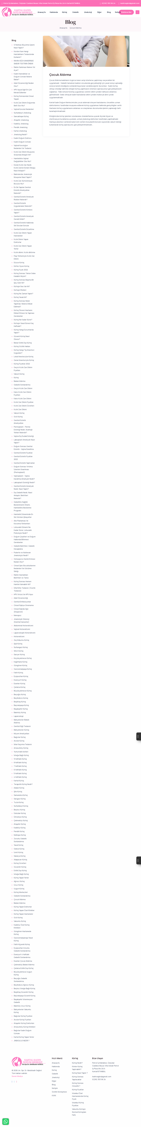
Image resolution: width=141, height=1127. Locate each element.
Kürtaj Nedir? (77, 1063)
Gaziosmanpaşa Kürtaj (23, 669)
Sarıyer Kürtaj (19, 654)
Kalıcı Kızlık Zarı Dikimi (22, 398)
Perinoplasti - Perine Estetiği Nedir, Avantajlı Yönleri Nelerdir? (23, 430)
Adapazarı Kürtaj (20, 859)
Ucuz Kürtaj (18, 885)
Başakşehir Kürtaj (21, 709)
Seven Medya (17, 1076)
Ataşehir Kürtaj (20, 824)
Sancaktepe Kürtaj (21, 116)
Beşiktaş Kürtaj (20, 701)
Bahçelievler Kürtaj (21, 730)
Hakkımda (54, 12)
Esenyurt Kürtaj (20, 680)
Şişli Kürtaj (18, 644)
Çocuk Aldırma (19, 899)
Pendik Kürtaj (19, 831)
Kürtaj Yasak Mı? (20, 297)
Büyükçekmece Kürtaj (23, 691)
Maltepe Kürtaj (20, 835)
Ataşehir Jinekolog (21, 120)
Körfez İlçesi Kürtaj (21, 266)
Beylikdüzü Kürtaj (21, 698)
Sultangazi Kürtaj (21, 647)
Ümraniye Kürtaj (20, 817)
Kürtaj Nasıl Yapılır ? (80, 1073)
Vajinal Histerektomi (22, 629)
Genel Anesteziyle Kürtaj (24, 360)
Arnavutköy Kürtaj (21, 748)
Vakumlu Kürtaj (20, 921)
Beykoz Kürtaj (19, 809)
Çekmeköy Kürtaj (21, 820)
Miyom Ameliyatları (21, 733)
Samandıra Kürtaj (21, 795)
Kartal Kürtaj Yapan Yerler (24, 1037)
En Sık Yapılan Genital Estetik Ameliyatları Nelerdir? (22, 190)
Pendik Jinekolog (20, 127)
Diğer (100, 12)
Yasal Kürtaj (18, 845)
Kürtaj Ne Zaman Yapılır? (23, 293)
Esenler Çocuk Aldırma (23, 961)
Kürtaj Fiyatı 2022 (21, 270)
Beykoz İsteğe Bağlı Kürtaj (24, 988)
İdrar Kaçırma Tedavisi (23, 744)
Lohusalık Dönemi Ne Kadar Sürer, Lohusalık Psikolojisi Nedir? (23, 530)
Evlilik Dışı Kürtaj (20, 870)
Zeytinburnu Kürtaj (21, 640)
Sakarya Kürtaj (19, 856)
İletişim (118, 12)
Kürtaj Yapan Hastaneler (23, 914)
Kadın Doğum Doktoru (23, 138)
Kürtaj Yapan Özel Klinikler (24, 910)
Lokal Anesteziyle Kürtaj (23, 356)
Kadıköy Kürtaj (19, 828)
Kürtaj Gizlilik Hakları (22, 346)
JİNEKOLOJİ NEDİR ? (21, 1040)
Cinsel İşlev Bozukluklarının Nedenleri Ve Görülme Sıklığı (24, 568)
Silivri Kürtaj (18, 651)
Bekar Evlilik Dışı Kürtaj (23, 343)
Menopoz (17, 615)
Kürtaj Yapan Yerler (21, 878)
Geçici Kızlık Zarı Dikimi (23, 388)
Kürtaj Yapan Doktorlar (23, 907)
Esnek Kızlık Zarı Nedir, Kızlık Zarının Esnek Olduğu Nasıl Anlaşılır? (24, 168)
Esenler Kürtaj (19, 683)
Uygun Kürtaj (19, 888)
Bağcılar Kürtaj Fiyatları (23, 1016)
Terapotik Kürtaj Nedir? (23, 784)
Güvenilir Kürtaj (20, 867)
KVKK (54, 1095)
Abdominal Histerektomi (23, 625)
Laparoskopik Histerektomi (24, 633)
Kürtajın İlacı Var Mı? (22, 286)
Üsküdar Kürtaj (20, 813)
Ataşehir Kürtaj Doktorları (24, 1023)
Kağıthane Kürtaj (20, 662)
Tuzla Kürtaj (19, 802)
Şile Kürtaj (18, 791)
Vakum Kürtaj (19, 374)
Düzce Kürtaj (19, 262)
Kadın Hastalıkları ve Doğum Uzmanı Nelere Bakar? (23, 77)
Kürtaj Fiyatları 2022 (22, 364)
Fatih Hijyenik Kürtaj (22, 944)
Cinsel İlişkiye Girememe (24, 605)
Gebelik (76, 12)
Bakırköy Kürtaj (20, 712)
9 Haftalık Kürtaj (20, 759)
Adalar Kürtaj (19, 788)
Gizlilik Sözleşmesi (59, 1092)
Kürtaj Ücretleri (20, 863)
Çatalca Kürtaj (19, 687)
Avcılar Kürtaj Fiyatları (22, 1019)
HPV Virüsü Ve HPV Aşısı (23, 594)
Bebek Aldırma (19, 381)
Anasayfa (42, 12)
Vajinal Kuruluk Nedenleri (24, 109)
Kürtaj (65, 12)
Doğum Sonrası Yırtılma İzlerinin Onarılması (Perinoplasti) (23, 469)
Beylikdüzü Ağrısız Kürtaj (24, 985)
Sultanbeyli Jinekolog (22, 113)
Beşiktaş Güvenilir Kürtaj (23, 992)
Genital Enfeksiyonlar (22, 602)
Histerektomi (19, 636)
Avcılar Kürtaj (19, 741)
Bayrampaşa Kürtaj (21, 705)
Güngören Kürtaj (20, 665)
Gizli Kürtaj (18, 416)
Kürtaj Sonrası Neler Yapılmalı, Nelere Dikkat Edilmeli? (23, 304)
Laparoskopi (18, 716)
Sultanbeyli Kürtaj (21, 806)
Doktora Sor (126, 12)
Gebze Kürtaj (19, 849)
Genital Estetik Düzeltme (24, 229)
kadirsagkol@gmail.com (129, 3)
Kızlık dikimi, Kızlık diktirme (24, 252)
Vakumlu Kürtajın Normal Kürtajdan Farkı (79, 1112)
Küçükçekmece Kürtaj (23, 658)
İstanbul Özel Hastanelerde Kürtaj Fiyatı (80, 1096)
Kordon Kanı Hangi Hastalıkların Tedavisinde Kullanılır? (24, 54)
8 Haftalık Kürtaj (20, 762)
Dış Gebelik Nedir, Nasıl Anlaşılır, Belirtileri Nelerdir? (23, 495)
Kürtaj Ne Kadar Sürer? (23, 320)
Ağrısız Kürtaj (19, 881)
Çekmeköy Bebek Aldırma (24, 964)
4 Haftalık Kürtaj (20, 777)
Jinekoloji (88, 12)
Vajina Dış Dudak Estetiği (24, 436)
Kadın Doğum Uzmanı (22, 142)
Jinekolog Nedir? (20, 134)
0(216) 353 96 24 (108, 3)
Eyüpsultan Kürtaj (21, 676)
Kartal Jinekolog (20, 131)
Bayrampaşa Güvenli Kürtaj (24, 996)
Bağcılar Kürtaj (20, 737)
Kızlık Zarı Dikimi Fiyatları (23, 402)
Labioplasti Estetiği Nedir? (24, 482)
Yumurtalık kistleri (21, 752)
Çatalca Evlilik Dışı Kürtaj (23, 968)
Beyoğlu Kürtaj (20, 694)
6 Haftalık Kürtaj (20, 770)
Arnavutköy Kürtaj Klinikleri (24, 1027)
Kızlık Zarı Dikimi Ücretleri (24, 406)
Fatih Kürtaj (18, 672)
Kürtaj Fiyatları (78, 1089)
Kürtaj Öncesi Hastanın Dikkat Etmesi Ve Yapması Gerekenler (24, 313)
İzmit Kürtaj (18, 852)
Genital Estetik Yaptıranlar (24, 463)
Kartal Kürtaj (19, 780)
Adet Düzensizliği (21, 598)
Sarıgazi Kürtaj (20, 799)
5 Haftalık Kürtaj (20, 773)
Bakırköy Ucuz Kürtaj (22, 1006)
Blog (109, 12)
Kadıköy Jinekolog (21, 124)
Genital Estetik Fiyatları (23, 453)
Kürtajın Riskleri (20, 290)
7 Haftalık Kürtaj (20, 766)
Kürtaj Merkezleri (21, 892)
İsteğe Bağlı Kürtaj (21, 755)
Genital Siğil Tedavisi (22, 726)
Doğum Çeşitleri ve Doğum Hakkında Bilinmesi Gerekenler (25, 539)
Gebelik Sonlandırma (22, 385)
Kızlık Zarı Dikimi (20, 409)
